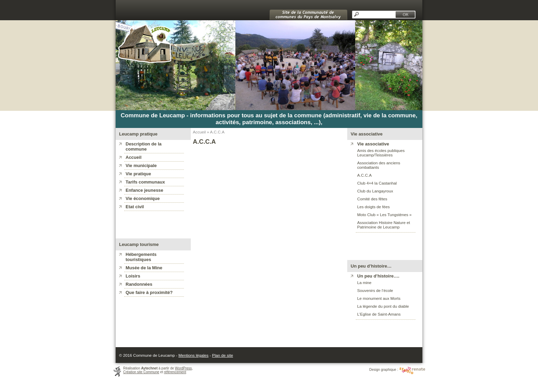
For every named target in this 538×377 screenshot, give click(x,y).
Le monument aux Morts (378, 298)
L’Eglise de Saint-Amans (379, 314)
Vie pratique (138, 173)
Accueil (133, 157)
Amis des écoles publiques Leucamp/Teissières (381, 152)
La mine (364, 282)
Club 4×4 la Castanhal (377, 183)
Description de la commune (144, 146)
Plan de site (222, 355)
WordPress (183, 368)
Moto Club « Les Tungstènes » (384, 214)
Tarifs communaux (145, 182)
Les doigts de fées (373, 206)
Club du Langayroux (375, 191)
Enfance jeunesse (144, 190)
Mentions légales (193, 355)
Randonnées (139, 284)
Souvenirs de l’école (375, 290)
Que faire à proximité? (149, 292)
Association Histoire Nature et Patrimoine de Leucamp (383, 224)
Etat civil (135, 206)
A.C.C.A (364, 175)
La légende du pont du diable (383, 306)
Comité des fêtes (372, 199)
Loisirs (133, 276)
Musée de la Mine (144, 267)
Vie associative (373, 143)
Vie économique (143, 198)
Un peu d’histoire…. (378, 276)
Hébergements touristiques (141, 257)
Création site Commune (141, 372)
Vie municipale (141, 165)
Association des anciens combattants (378, 165)
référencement (175, 372)
